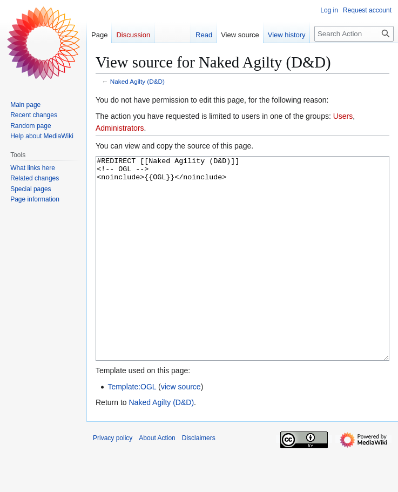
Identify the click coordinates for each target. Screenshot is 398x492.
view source (181, 427)
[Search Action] (354, 34)
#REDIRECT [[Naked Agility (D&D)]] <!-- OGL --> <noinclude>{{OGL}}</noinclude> (242, 279)
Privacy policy (112, 478)
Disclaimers (198, 478)
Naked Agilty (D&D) (137, 81)
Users (343, 116)
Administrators (120, 128)
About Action (157, 478)
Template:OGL (131, 427)
